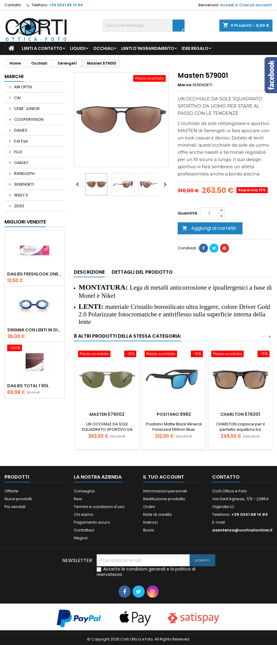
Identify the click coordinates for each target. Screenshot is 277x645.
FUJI (17, 152)
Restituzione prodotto (164, 499)
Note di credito (157, 514)
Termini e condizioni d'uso (99, 507)
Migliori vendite (25, 221)
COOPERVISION (28, 119)
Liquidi (78, 48)
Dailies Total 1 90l (28, 385)
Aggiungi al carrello (209, 228)
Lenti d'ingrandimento (147, 48)
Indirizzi (150, 522)
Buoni (148, 530)
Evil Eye (20, 141)
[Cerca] (144, 26)
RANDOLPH (24, 173)
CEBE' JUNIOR (26, 108)
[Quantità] (209, 213)
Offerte (11, 491)
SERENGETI (23, 184)
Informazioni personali (165, 491)
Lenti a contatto (42, 48)
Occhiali (103, 48)
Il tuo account (163, 476)
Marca (184, 85)
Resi (78, 499)
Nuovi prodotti (18, 499)
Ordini (149, 507)
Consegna (84, 491)
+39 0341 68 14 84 (66, 5)
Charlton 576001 (240, 414)
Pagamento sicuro (92, 522)
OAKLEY (20, 163)
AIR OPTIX (22, 87)
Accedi (227, 5)
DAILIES (20, 130)
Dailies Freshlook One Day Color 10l (34, 274)
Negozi (81, 538)
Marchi (14, 76)
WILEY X (20, 195)
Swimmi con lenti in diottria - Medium (34, 329)
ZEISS (18, 206)
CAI (17, 98)
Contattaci (84, 530)
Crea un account (255, 5)
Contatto (13, 5)
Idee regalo (195, 48)
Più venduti (15, 507)
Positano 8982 (174, 414)
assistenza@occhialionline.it (242, 530)
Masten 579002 (107, 414)
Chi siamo (83, 514)
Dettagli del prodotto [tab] (142, 272)
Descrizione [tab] (89, 272)
